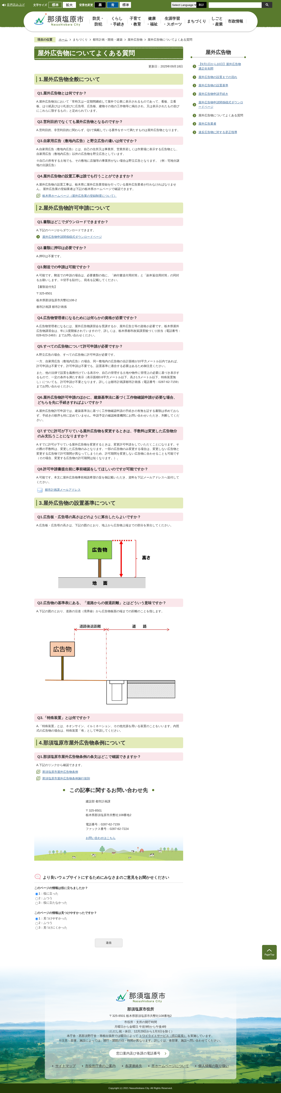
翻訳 (201, 4)
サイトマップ (65, 1066)
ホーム (63, 39)
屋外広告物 (135, 39)
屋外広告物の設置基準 (213, 85)
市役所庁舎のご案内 (100, 1066)
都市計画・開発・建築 (108, 39)
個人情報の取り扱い (213, 1066)
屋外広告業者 (207, 123)
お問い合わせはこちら (101, 838)
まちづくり (80, 39)
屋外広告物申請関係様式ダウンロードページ (72, 236)
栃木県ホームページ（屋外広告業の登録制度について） (79, 195)
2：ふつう (43, 898)
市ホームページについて (170, 1066)
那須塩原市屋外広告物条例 (60, 771)
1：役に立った (46, 893)
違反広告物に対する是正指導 (217, 132)
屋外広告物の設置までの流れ (217, 77)
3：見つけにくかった (51, 927)
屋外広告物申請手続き (213, 94)
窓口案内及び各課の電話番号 (138, 1053)
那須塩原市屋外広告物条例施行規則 (66, 778)
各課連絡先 (133, 1066)
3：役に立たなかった (51, 902)
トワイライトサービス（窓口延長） (163, 1035)
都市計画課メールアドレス (63, 489)
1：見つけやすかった (51, 918)
